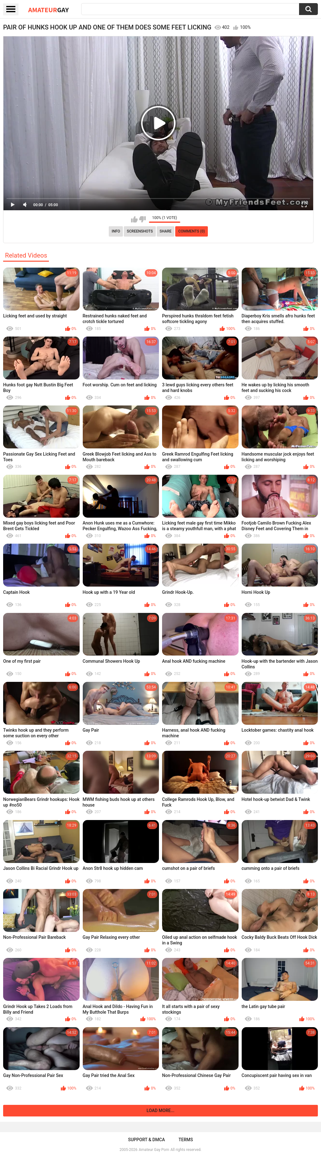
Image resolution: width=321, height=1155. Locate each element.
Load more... (161, 1110)
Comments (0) (191, 231)
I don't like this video (142, 219)
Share (165, 231)
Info (116, 231)
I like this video (134, 219)
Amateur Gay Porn (154, 1149)
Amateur (48, 9)
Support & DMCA (146, 1139)
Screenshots (140, 231)
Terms (186, 1139)
